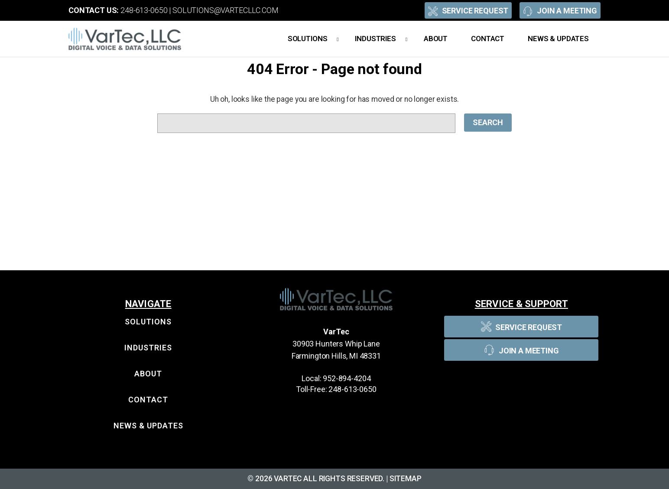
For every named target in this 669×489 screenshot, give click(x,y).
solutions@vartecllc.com (225, 10)
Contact (487, 38)
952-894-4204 (346, 378)
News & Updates (558, 38)
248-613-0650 (143, 10)
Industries (381, 39)
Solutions (313, 39)
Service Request (468, 10)
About (436, 38)
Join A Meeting (560, 10)
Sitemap (406, 478)
